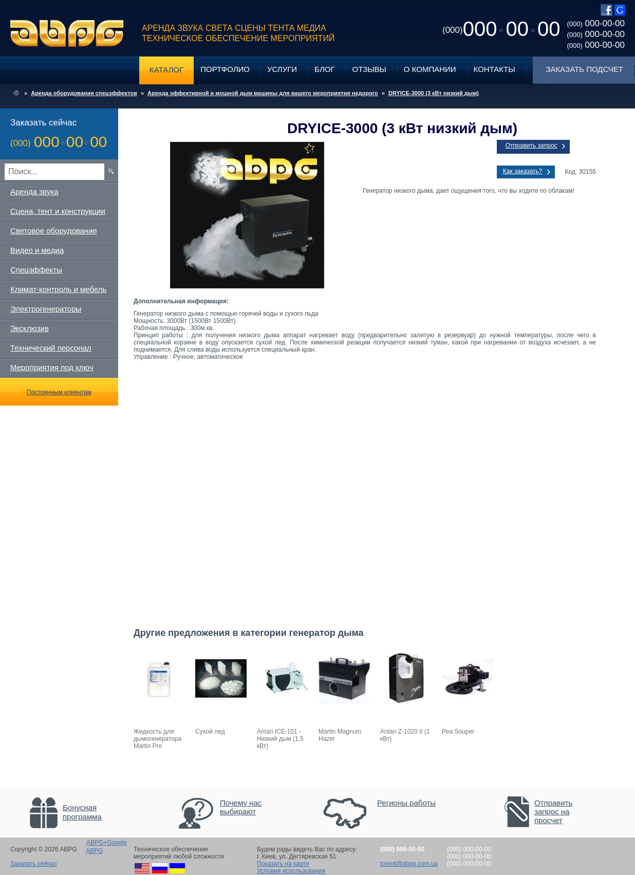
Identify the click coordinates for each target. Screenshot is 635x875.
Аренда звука (34, 191)
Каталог (166, 69)
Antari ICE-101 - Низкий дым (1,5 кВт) (280, 739)
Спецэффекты (36, 269)
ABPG (67, 33)
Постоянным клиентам (59, 392)
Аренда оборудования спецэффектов (84, 93)
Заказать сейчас (33, 863)
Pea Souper (458, 731)
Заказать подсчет (584, 69)
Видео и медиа (37, 250)
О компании (430, 69)
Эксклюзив (29, 328)
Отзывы (369, 69)
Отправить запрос (531, 145)
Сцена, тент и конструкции (57, 211)
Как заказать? (523, 171)
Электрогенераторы (45, 308)
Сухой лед (210, 731)
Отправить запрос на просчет (553, 811)
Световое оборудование (53, 230)
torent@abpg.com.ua (409, 863)
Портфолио (225, 69)
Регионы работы (406, 802)
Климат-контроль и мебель (58, 289)
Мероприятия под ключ (51, 367)
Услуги (282, 69)
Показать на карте (283, 863)
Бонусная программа (82, 812)
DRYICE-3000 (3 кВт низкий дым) (433, 93)
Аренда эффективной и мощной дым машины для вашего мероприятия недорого (262, 93)
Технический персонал (50, 347)
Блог (324, 69)
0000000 (501, 28)
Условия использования (291, 870)
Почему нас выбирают (241, 807)
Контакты (494, 69)
